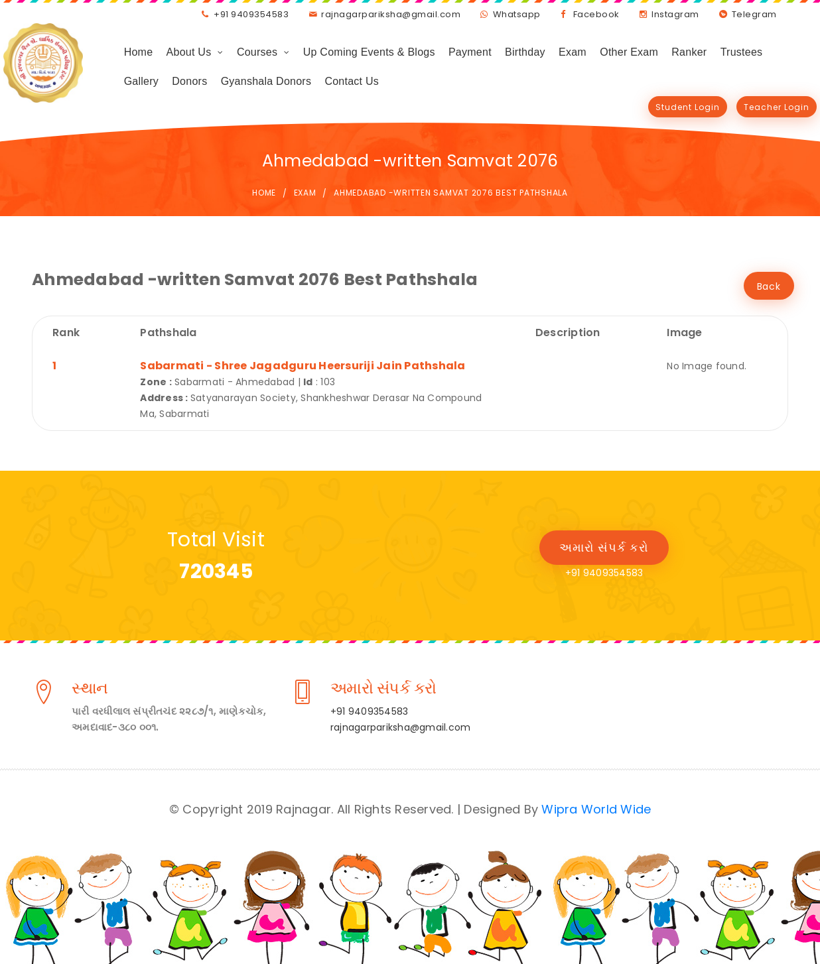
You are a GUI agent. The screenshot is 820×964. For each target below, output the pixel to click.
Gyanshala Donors (266, 81)
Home (138, 52)
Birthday (525, 52)
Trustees (741, 52)
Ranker (689, 52)
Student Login (687, 107)
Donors (189, 81)
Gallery (141, 81)
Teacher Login (776, 107)
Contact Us (351, 81)
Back (769, 286)
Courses (257, 52)
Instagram (675, 14)
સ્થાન (90, 690)
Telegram (754, 14)
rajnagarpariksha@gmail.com (390, 14)
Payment (470, 52)
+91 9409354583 (251, 14)
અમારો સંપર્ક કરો (604, 547)
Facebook (596, 14)
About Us (189, 52)
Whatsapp (517, 14)
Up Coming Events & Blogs (369, 52)
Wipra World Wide (596, 809)
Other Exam (629, 52)
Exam (572, 52)
